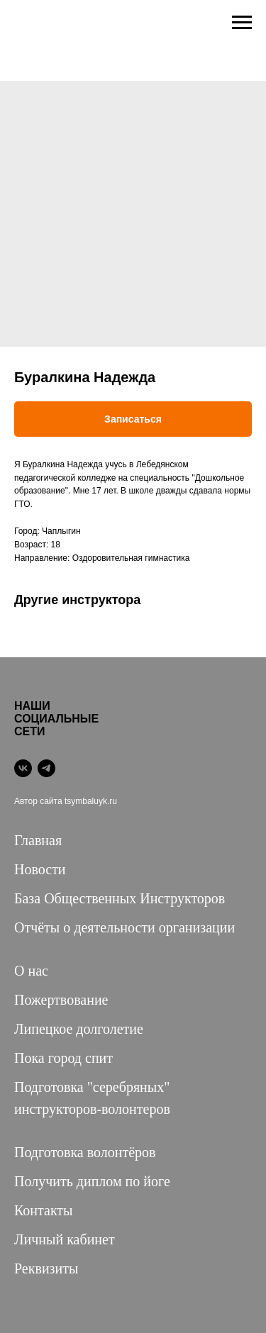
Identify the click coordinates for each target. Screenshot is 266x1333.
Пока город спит (63, 1058)
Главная (38, 840)
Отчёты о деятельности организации (124, 927)
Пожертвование (61, 1000)
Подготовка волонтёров (84, 1152)
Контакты (43, 1210)
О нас (31, 970)
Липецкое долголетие (78, 1029)
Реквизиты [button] (46, 1268)
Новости (40, 869)
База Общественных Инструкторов (119, 898)
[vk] (23, 768)
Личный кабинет (64, 1239)
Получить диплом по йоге (92, 1181)
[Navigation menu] (242, 23)
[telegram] (46, 768)
